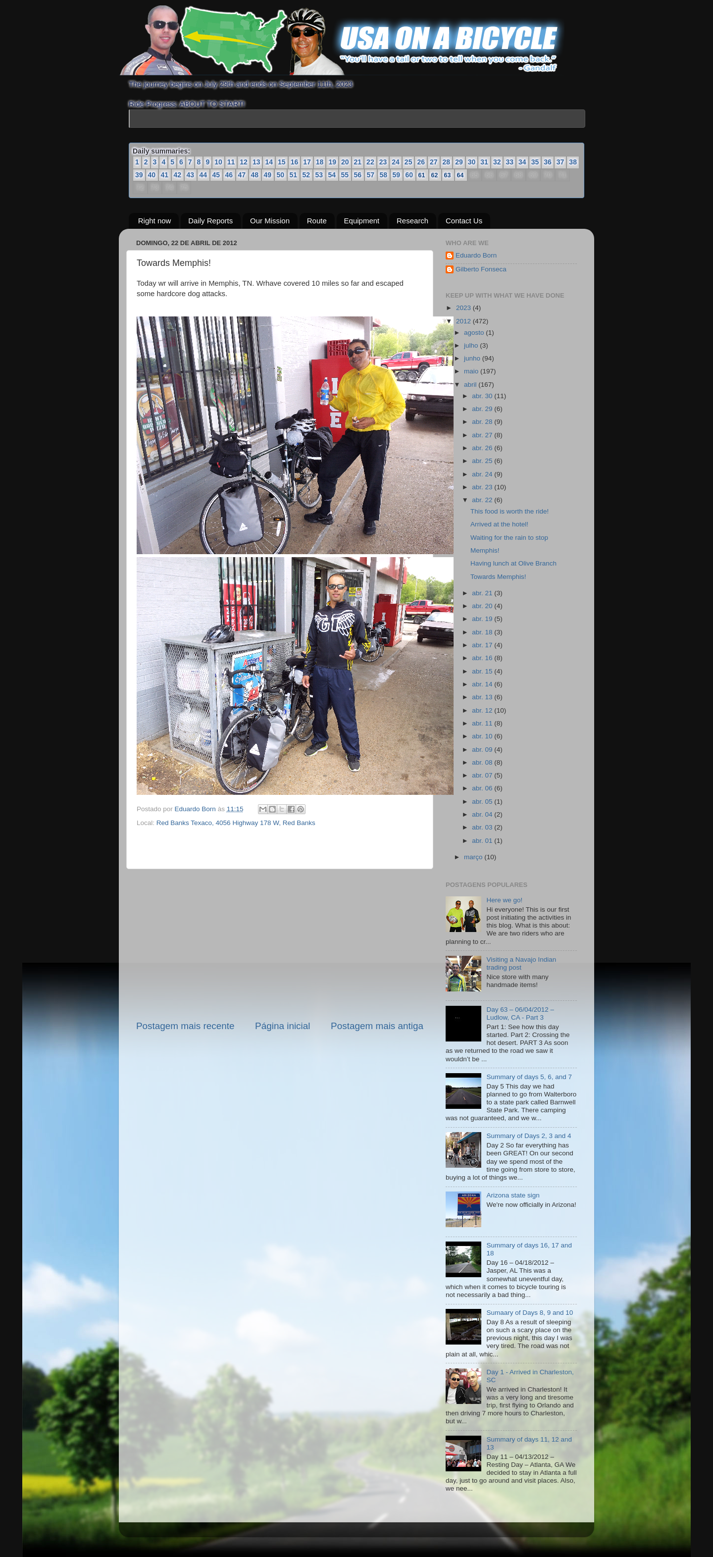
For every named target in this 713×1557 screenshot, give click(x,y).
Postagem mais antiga (377, 1026)
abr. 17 (483, 645)
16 (295, 162)
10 (218, 162)
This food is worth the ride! (509, 511)
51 (294, 175)
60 (409, 175)
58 (384, 175)
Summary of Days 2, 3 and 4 (528, 1136)
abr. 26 (483, 448)
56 (358, 175)
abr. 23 (483, 487)
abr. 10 (483, 736)
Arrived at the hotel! (499, 524)
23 (383, 162)
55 (345, 175)
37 (560, 162)
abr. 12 (483, 710)
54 (332, 175)
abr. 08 (483, 762)
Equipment (362, 220)
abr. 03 (483, 827)
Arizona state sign (512, 1195)
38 (573, 162)
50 (281, 175)
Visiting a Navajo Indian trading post (521, 963)
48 (255, 175)
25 (408, 162)
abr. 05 (483, 801)
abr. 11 (483, 723)
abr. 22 (483, 500)
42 (178, 175)
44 (203, 175)
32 (497, 162)
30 (472, 162)
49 (268, 175)
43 (191, 175)
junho (473, 358)
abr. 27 (483, 435)
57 (371, 175)
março (474, 857)
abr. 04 (483, 814)
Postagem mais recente (185, 1026)
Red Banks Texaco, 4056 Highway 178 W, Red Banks (235, 823)
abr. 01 (483, 840)
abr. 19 (483, 619)
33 (509, 162)
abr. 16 (483, 658)
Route (317, 220)
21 (358, 162)
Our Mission (270, 220)
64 (460, 175)
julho (472, 345)
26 (421, 162)
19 (332, 162)
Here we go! (504, 900)
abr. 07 (483, 775)
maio (472, 371)
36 (548, 162)
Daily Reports (210, 220)
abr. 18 (483, 632)
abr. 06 (483, 788)
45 (216, 175)
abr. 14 (483, 684)
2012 (464, 321)
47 (242, 175)
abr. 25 (483, 461)
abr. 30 (483, 396)
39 (139, 175)
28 (447, 162)
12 (244, 162)
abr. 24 (483, 474)
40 (152, 175)
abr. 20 (483, 606)
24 (396, 162)
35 (535, 162)
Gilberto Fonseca (481, 269)
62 (435, 175)
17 (307, 162)
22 (370, 162)
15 (282, 162)
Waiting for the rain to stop (509, 537)
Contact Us (464, 220)
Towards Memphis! (498, 576)
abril (471, 384)
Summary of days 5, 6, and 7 (529, 1077)
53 (319, 175)
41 (165, 175)
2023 (464, 307)
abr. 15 (483, 671)
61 (422, 175)
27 (434, 162)
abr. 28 (483, 421)
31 (484, 162)
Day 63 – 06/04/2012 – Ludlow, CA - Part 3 (520, 1013)
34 (522, 162)
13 (256, 162)
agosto (475, 332)
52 (306, 175)
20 (345, 162)
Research (412, 220)
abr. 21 (483, 593)
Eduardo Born (196, 809)
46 (229, 175)
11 (231, 162)
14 (269, 162)
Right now (154, 220)
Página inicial (282, 1026)
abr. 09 (483, 749)
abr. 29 (483, 409)
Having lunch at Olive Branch (513, 563)
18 (320, 162)
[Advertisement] (279, 944)
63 (448, 175)
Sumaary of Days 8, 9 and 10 (529, 1312)
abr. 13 (483, 697)
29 (459, 162)
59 (397, 175)
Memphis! (485, 550)
